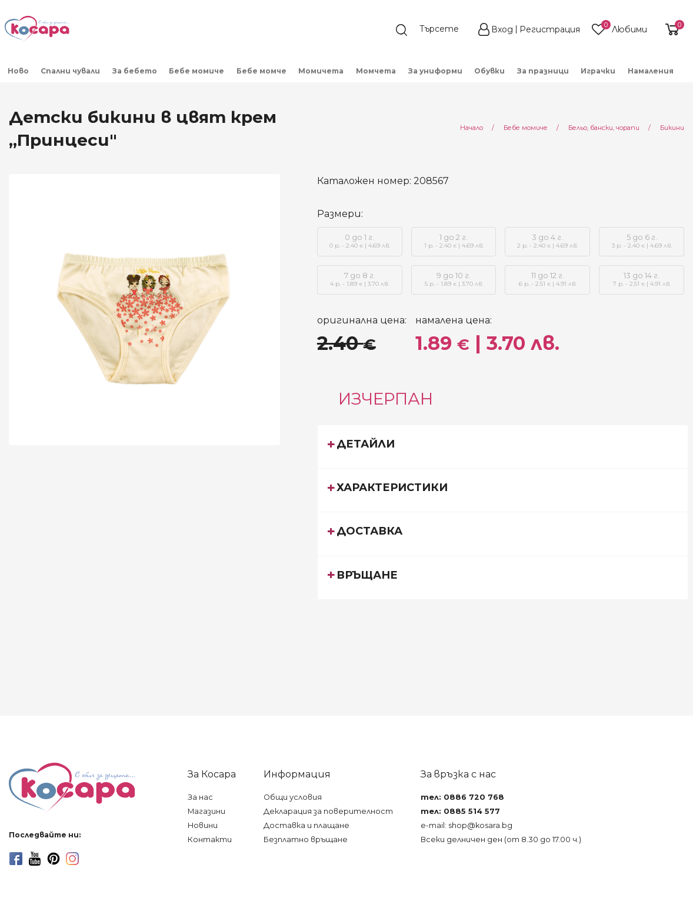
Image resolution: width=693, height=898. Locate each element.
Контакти (210, 839)
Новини (203, 825)
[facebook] (16, 859)
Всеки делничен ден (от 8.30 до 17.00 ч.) (501, 839)
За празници (543, 70)
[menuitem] (18, 70)
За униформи (435, 70)
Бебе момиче (196, 70)
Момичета (321, 70)
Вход (502, 29)
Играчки (598, 70)
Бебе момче (261, 70)
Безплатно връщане (306, 839)
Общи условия (293, 797)
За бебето (134, 70)
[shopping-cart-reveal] (670, 29)
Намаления (651, 70)
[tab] (503, 446)
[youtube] (35, 859)
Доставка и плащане (306, 825)
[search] (433, 30)
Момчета (376, 70)
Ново (18, 70)
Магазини (206, 811)
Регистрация (549, 29)
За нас (200, 797)
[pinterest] (53, 859)
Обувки (489, 70)
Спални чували (70, 70)
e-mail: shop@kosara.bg (466, 825)
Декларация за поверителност (328, 811)
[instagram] (72, 859)
